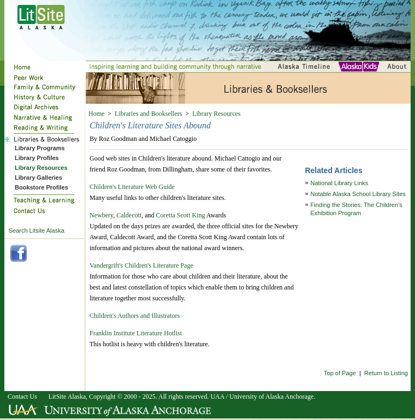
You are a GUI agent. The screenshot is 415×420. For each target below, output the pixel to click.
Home (96, 113)
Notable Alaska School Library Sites (358, 194)
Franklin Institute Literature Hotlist (136, 333)
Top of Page (340, 373)
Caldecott (128, 215)
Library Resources (216, 113)
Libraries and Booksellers (148, 113)
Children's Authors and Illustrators (135, 316)
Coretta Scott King (180, 215)
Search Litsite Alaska (36, 230)
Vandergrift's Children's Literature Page (141, 265)
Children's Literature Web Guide (132, 187)
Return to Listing (386, 373)
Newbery (101, 215)
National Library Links (340, 183)
